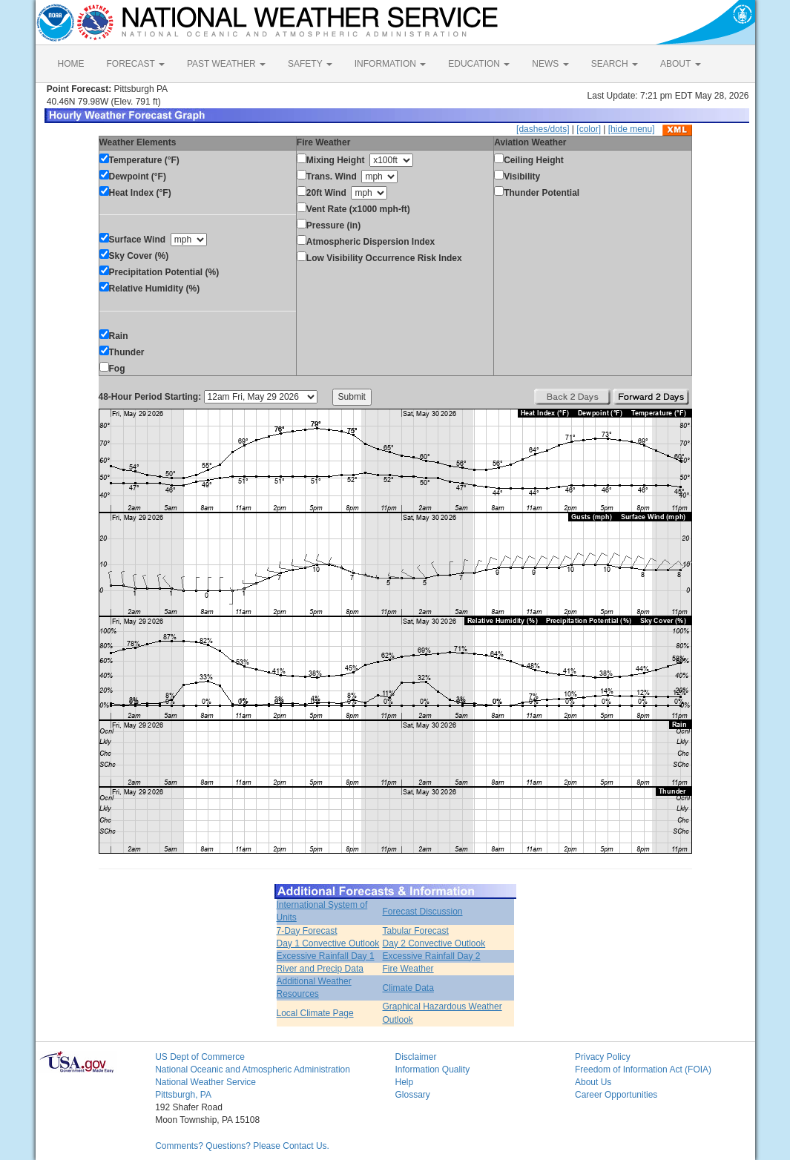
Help (404, 1082)
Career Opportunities (616, 1095)
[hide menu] (631, 129)
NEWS (550, 64)
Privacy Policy (603, 1057)
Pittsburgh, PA (183, 1095)
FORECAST (136, 64)
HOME (71, 64)
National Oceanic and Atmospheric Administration (252, 1069)
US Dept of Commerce (200, 1057)
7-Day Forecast (307, 931)
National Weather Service (205, 1082)
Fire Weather (407, 968)
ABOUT (680, 64)
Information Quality (432, 1069)
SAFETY (310, 64)
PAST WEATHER (226, 64)
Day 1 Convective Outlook (328, 943)
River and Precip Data (320, 968)
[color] (588, 129)
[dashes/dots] (542, 129)
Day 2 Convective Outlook (433, 943)
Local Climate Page (315, 1013)
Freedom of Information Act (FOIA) (643, 1069)
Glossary (412, 1095)
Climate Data (407, 988)
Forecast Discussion (422, 911)
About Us (593, 1082)
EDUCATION (479, 64)
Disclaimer (415, 1057)
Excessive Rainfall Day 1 (326, 956)
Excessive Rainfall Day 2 (431, 956)
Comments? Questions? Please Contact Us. (242, 1146)
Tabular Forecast (415, 931)
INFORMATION (390, 64)
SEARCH (614, 64)
